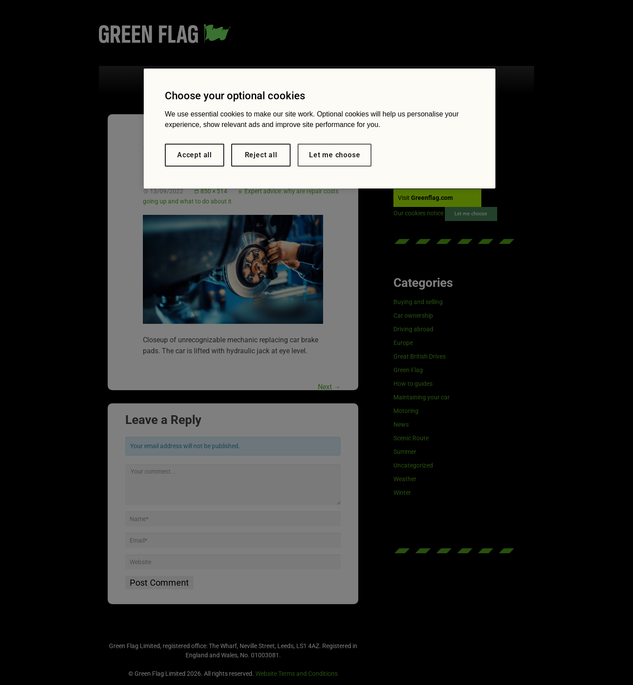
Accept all (194, 155)
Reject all (261, 155)
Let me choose (334, 155)
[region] (319, 128)
